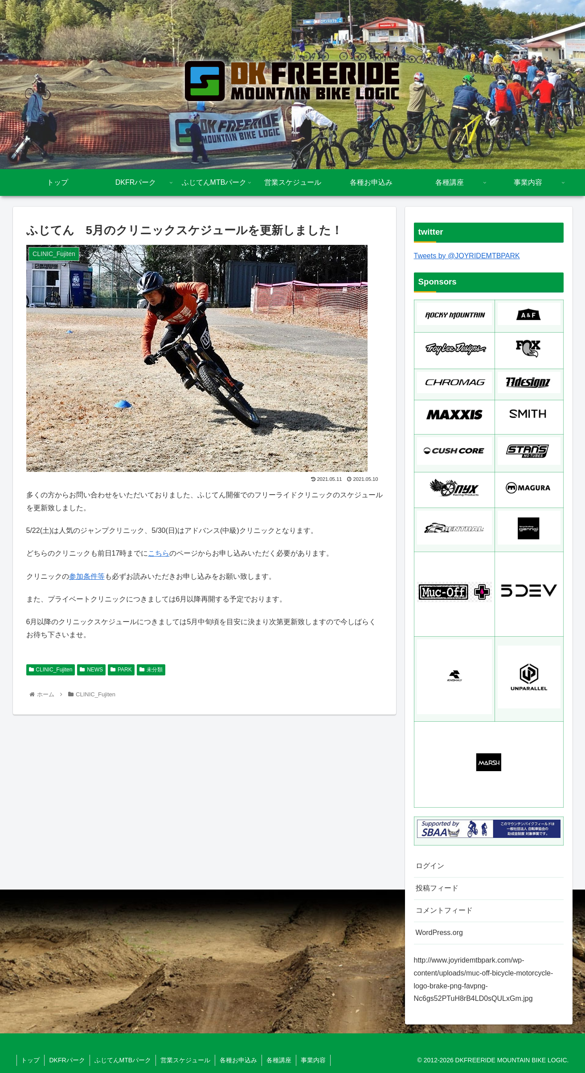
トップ (30, 1060)
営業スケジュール (185, 1060)
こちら (158, 553)
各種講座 (278, 1060)
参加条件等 (87, 576)
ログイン (430, 866)
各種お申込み (238, 1060)
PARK (121, 670)
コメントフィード (444, 910)
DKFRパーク (67, 1060)
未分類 (151, 670)
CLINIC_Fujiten (51, 670)
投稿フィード (437, 888)
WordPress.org (439, 932)
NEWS (91, 670)
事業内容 (313, 1060)
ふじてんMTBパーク (122, 1060)
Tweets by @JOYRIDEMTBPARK (467, 256)
